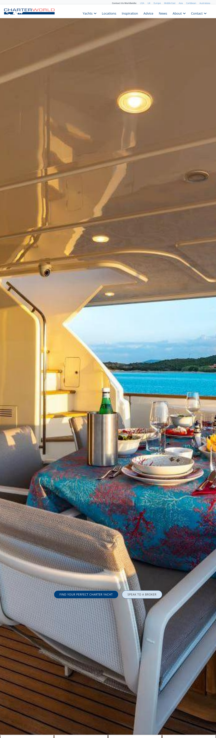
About (177, 13)
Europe (157, 3)
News (163, 13)
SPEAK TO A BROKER (142, 594)
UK (148, 3)
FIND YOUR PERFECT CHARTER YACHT (86, 594)
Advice (148, 13)
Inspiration (130, 13)
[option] (108, 369)
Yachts (88, 13)
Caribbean (191, 3)
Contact (197, 13)
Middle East (169, 3)
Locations (109, 13)
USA (142, 3)
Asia (181, 3)
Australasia (205, 3)
